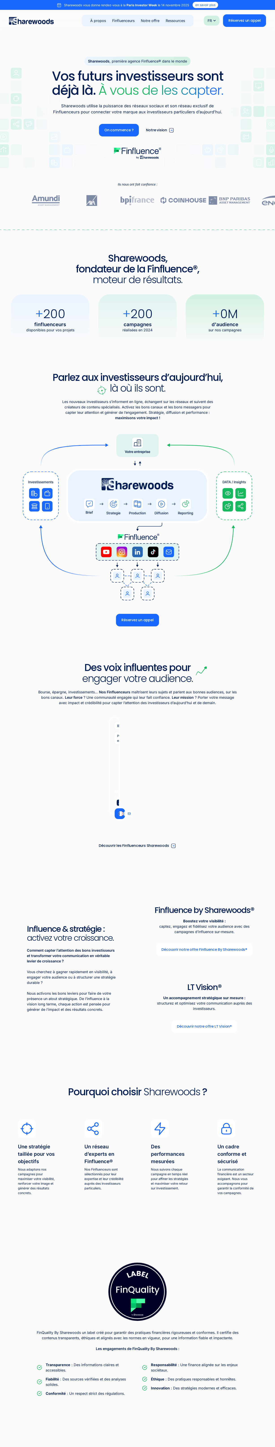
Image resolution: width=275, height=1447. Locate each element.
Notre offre (150, 20)
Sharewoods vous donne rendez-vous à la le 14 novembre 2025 (126, 5)
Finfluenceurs (123, 20)
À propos (98, 20)
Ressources (175, 20)
